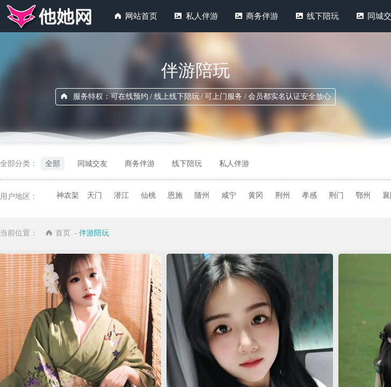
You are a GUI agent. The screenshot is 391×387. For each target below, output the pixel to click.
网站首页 (141, 16)
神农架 (67, 195)
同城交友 (92, 164)
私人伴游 (202, 16)
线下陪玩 (323, 16)
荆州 (282, 195)
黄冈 (255, 195)
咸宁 (228, 195)
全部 (52, 164)
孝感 (309, 195)
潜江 (121, 195)
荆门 (336, 195)
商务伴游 (262, 16)
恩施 (175, 195)
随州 (201, 195)
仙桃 (148, 195)
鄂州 (363, 195)
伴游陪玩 (94, 233)
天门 (94, 195)
